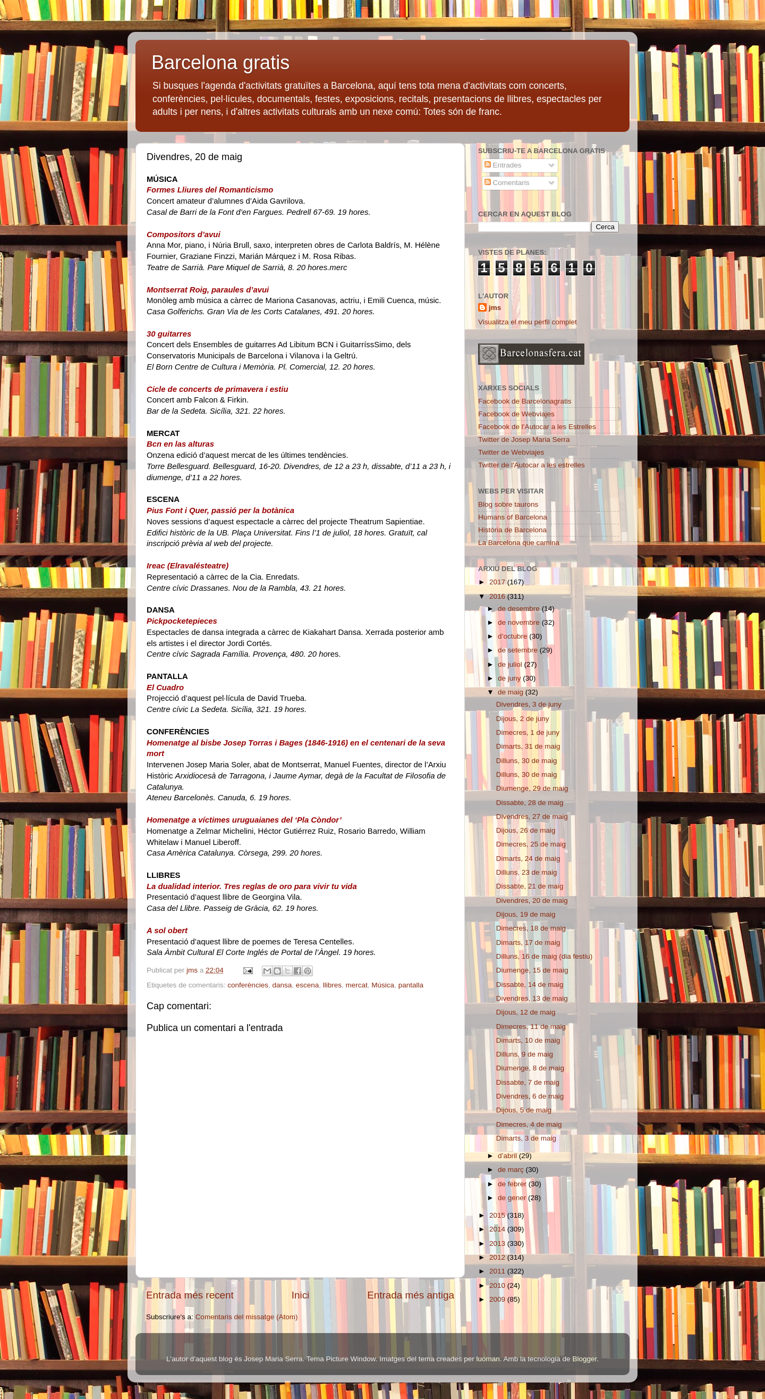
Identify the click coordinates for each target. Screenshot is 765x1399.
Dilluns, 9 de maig (524, 1054)
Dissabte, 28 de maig (530, 803)
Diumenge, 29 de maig (532, 788)
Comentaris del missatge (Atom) (247, 1317)
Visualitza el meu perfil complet (527, 322)
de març (512, 1170)
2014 (498, 1229)
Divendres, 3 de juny (529, 704)
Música (382, 985)
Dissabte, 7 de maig (527, 1082)
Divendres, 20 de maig (532, 900)
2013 (498, 1243)
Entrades (503, 165)
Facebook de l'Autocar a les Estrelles (537, 427)
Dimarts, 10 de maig (528, 1040)
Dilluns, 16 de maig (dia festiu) (544, 956)
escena (307, 985)
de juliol (511, 664)
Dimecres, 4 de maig (529, 1124)
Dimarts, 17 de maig (528, 942)
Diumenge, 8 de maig (530, 1068)
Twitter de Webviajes (511, 452)
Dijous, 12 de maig (526, 1012)
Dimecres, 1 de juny (527, 732)
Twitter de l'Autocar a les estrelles (531, 465)
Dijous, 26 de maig (526, 830)
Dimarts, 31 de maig (528, 746)
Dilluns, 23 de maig (526, 872)
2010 (498, 1285)
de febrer (513, 1184)
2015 (498, 1215)
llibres (332, 985)
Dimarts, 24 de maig (528, 858)
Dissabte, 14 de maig (530, 984)
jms (495, 308)
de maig (511, 692)
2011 (498, 1271)
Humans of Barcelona (512, 517)
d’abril (508, 1156)
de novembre (520, 622)
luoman (488, 1359)
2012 (498, 1257)
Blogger (584, 1359)
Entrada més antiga (410, 1295)
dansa (282, 985)
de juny (510, 678)
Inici (301, 1295)
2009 (498, 1299)
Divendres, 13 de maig (532, 998)
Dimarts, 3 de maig (526, 1138)
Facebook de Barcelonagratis (525, 401)
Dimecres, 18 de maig (531, 928)
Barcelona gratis (220, 62)
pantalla (410, 985)
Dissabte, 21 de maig (530, 886)
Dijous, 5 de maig (523, 1110)
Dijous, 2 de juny (522, 719)
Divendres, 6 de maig (530, 1096)
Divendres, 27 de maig (532, 816)
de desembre (520, 609)
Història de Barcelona (512, 530)
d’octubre (513, 636)
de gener (513, 1198)
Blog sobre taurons (508, 504)
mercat (357, 985)
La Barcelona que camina (518, 543)
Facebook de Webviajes (516, 414)
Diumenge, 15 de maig (532, 970)
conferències (247, 985)
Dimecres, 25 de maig (531, 844)
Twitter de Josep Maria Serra (524, 439)
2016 (498, 596)
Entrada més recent (190, 1295)
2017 (498, 582)
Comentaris (507, 183)
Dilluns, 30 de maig (526, 761)
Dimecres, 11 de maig (531, 1027)
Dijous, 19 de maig (526, 914)
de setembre (519, 650)
